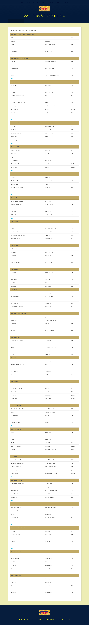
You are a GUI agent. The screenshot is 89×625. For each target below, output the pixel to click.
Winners (51, 2)
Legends (44, 2)
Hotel (28, 2)
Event (22, 2)
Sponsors (65, 2)
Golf (38, 2)
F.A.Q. (33, 2)
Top (12, 54)
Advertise (57, 2)
